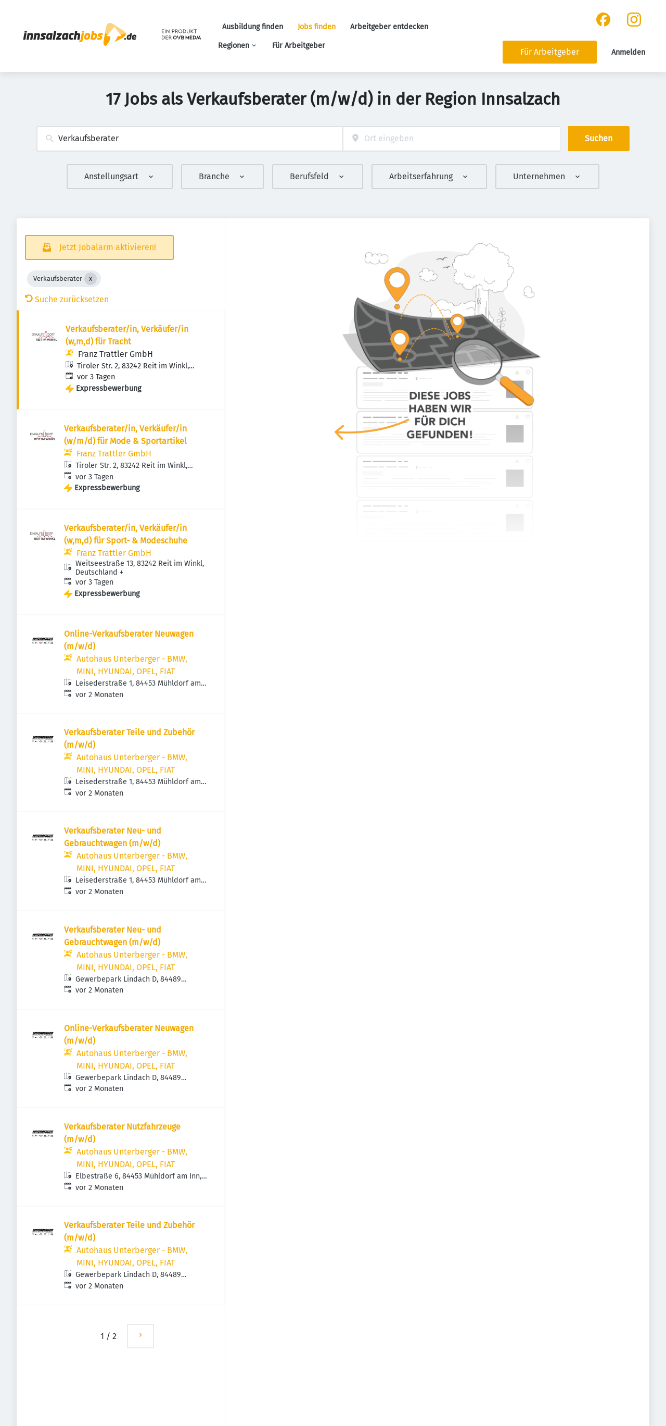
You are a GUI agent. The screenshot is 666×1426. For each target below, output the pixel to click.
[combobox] (189, 139)
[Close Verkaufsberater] (90, 278)
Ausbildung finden (252, 26)
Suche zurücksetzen (67, 299)
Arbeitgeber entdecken (389, 26)
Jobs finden (317, 26)
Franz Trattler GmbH (115, 354)
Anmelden (628, 52)
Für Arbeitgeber (298, 45)
